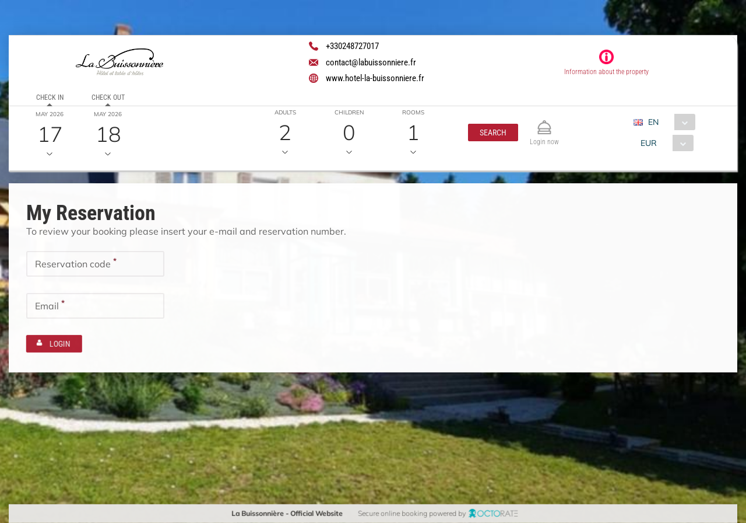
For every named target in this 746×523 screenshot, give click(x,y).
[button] (492, 132)
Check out (107, 97)
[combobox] (668, 122)
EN (653, 122)
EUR (648, 143)
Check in (49, 97)
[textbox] (95, 264)
